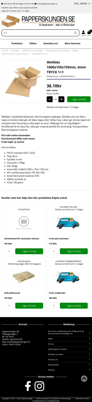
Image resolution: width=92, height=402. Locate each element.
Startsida (4, 50)
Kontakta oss (51, 43)
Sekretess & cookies (69, 354)
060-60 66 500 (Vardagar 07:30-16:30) (18, 3)
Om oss (69, 344)
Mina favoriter (72, 43)
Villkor (33, 43)
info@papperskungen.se (46, 3)
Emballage (15, 50)
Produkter (17, 43)
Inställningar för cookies (69, 349)
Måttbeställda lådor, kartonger (57, 50)
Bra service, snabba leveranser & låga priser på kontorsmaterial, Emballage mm (69, 332)
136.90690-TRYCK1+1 (40, 54)
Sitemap (69, 370)
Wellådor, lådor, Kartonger (32, 50)
